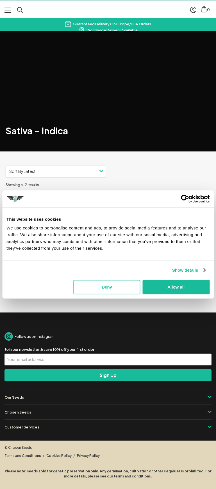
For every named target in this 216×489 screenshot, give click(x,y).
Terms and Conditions (22, 456)
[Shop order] (56, 171)
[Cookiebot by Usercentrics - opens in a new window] (185, 199)
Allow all (176, 287)
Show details (185, 270)
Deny (107, 287)
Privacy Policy (88, 456)
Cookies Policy (59, 456)
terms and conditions (132, 476)
